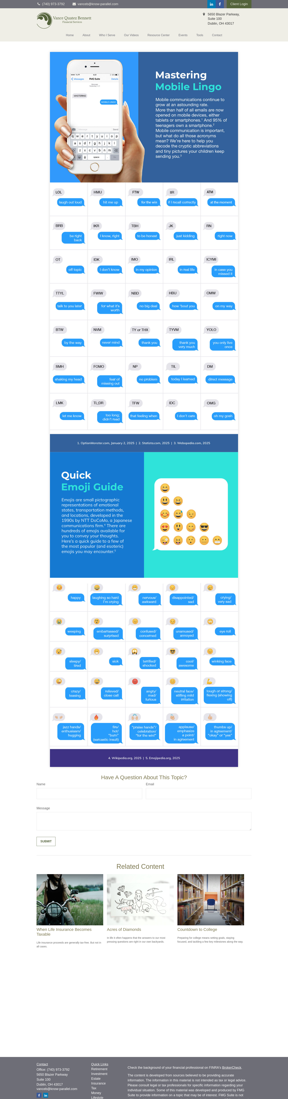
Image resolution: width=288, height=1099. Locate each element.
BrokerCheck (231, 1067)
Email (150, 784)
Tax (93, 1088)
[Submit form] (46, 841)
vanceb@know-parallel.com (95, 4)
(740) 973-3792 (58, 1069)
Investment (99, 1074)
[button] (70, 35)
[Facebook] (220, 4)
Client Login (239, 4)
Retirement (99, 1069)
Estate (96, 1078)
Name (41, 784)
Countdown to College (197, 929)
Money (96, 1093)
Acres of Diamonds (124, 929)
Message (43, 808)
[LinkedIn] (211, 4)
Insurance (98, 1083)
